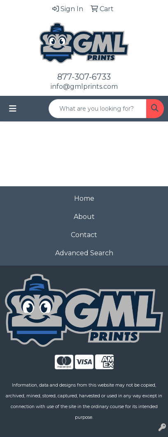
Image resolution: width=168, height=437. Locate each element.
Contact (84, 235)
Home (84, 198)
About (84, 217)
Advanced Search (84, 253)
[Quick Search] (98, 108)
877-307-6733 (84, 77)
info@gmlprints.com (84, 86)
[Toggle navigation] (12, 108)
